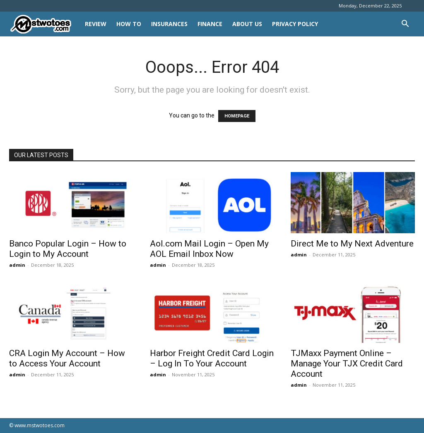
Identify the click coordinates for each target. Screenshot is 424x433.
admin (17, 265)
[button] (405, 25)
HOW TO (128, 24)
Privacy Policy (295, 24)
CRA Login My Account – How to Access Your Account (67, 358)
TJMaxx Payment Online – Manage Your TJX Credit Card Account (347, 363)
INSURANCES (169, 24)
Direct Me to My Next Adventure (352, 244)
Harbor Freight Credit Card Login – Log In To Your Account (212, 358)
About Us (247, 24)
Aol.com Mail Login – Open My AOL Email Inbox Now (209, 249)
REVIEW (95, 24)
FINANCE (210, 24)
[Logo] (44, 24)
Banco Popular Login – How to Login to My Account (67, 249)
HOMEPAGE (236, 116)
